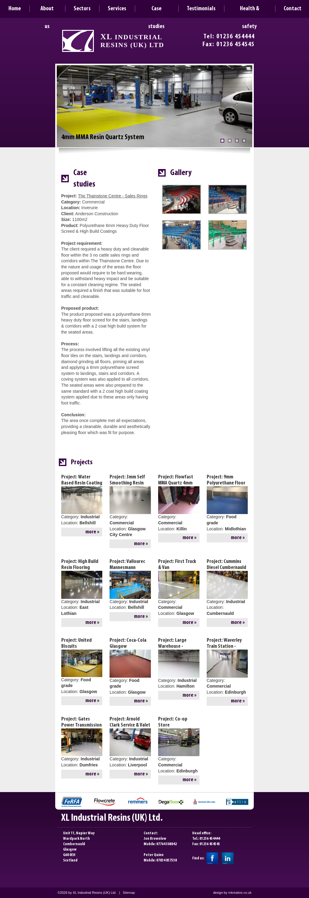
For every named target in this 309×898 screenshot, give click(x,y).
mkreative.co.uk (239, 892)
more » (92, 532)
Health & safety (249, 11)
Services (117, 9)
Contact (292, 9)
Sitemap (129, 892)
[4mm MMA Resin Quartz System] (222, 140)
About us (47, 11)
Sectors (82, 9)
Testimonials (201, 9)
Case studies (156, 11)
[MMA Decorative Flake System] (229, 140)
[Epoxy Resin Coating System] (244, 140)
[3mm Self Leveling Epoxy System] (237, 140)
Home (14, 9)
